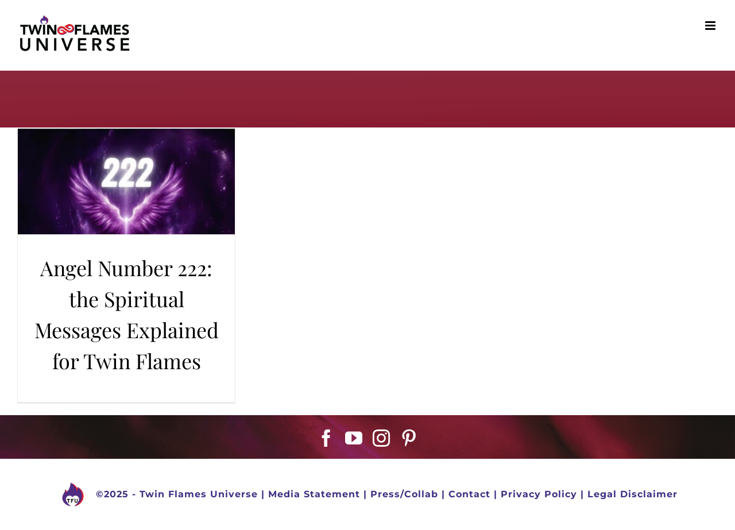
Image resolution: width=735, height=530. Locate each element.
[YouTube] (354, 438)
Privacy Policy (539, 494)
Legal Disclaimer (632, 494)
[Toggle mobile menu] (711, 26)
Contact (469, 494)
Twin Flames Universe (199, 494)
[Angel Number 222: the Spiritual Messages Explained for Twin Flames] (126, 181)
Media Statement (314, 494)
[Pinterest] (409, 438)
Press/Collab (404, 494)
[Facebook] (326, 438)
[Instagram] (381, 438)
